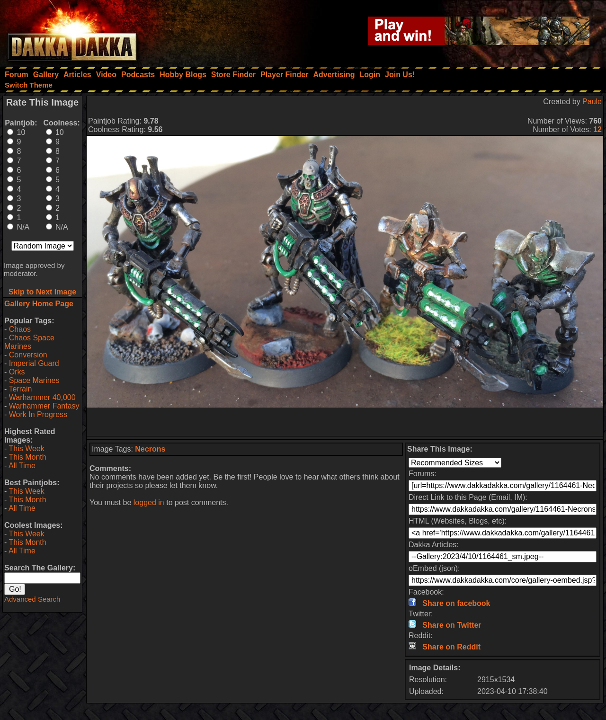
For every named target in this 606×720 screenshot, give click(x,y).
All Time (22, 466)
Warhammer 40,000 (42, 397)
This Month (27, 457)
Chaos (20, 329)
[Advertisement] (345, 422)
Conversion (28, 355)
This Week (26, 448)
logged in (149, 502)
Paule (592, 102)
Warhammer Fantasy (44, 406)
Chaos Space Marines (29, 342)
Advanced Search (32, 599)
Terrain (20, 389)
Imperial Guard (34, 363)
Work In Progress (38, 414)
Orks (17, 372)
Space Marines (34, 380)
